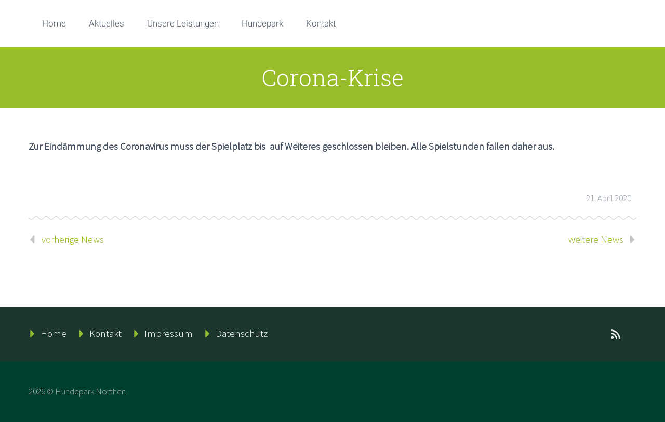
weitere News (595, 239)
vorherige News (73, 239)
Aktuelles (106, 23)
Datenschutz (242, 333)
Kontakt (321, 23)
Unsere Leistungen (183, 23)
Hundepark (262, 23)
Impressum (168, 333)
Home (54, 23)
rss (615, 334)
